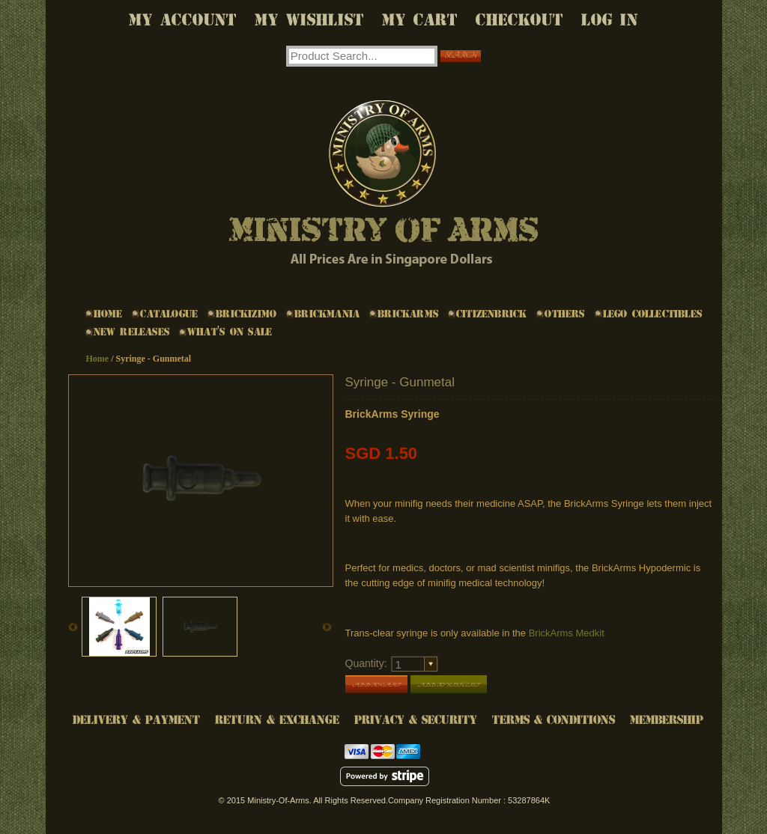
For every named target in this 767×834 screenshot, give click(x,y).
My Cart (420, 19)
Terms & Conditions (553, 719)
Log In (609, 19)
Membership (666, 719)
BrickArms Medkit (566, 633)
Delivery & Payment (136, 719)
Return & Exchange (277, 719)
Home (97, 358)
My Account (183, 19)
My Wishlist (309, 19)
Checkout (519, 19)
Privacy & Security (415, 719)
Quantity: (366, 663)
